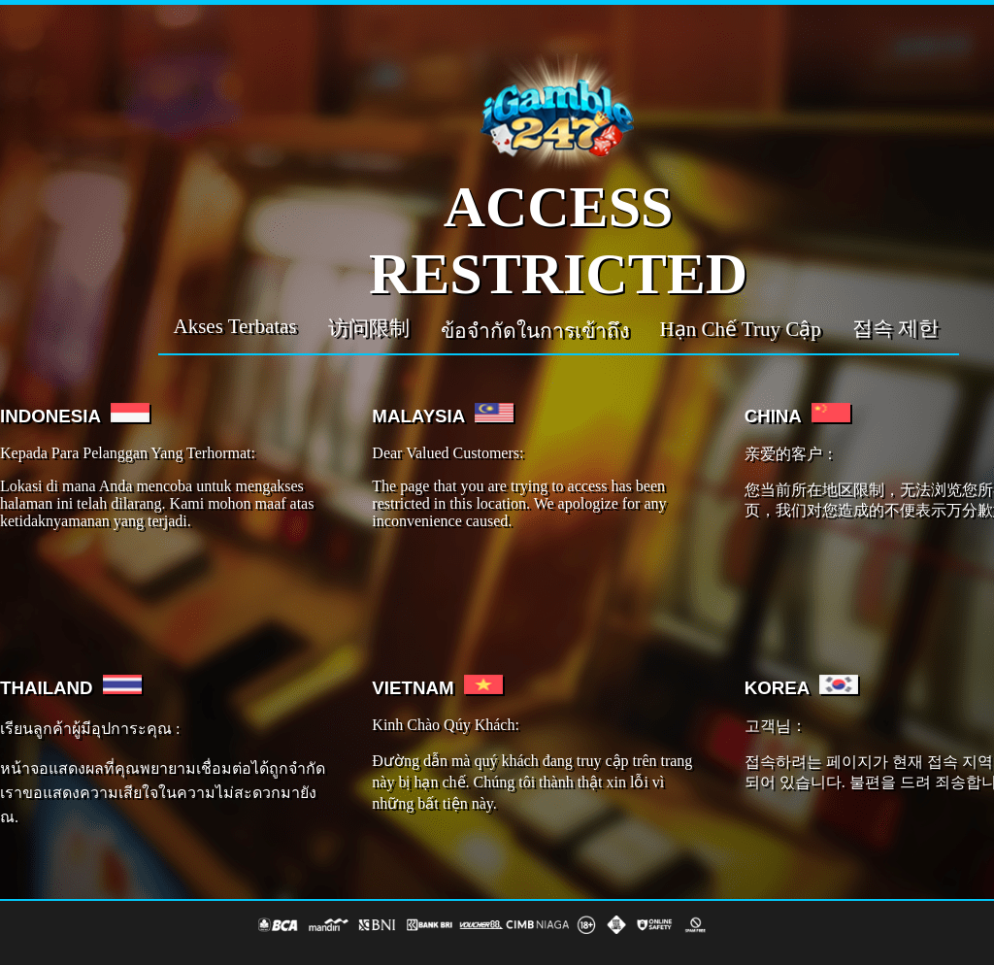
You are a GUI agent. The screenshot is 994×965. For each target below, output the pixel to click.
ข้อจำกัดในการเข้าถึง (535, 331)
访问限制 (369, 328)
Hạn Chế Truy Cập (740, 329)
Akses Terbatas (235, 326)
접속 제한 (895, 328)
